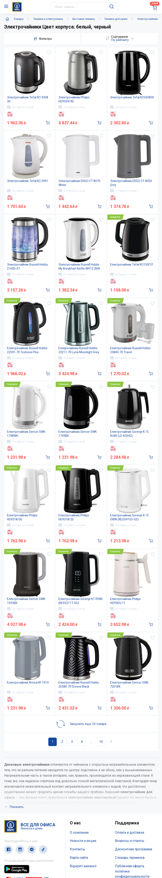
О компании (79, 833)
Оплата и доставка (129, 833)
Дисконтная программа (133, 849)
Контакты (77, 849)
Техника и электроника (48, 18)
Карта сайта (79, 858)
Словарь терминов (130, 858)
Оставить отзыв (20, 107)
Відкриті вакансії (83, 866)
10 (101, 742)
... (91, 742)
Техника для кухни (115, 18)
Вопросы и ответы (129, 841)
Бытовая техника (84, 18)
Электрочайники (148, 18)
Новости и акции (83, 841)
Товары (19, 18)
